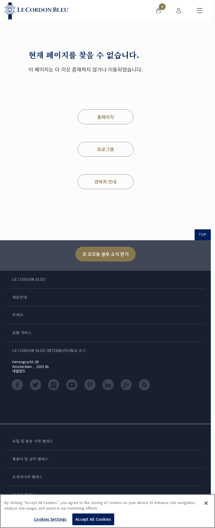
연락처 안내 (105, 181)
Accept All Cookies (93, 519)
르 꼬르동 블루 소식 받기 (105, 254)
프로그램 (105, 149)
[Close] (206, 503)
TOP (203, 234)
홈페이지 (105, 116)
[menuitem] (158, 11)
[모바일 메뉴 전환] (199, 11)
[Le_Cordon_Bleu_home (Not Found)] (37, 11)
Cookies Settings (50, 519)
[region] (107, 511)
